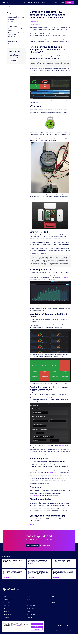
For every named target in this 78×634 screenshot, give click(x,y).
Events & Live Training (31, 605)
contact (35, 520)
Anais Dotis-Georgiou (34, 21)
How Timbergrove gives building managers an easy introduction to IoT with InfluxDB (16, 17)
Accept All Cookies (37, 624)
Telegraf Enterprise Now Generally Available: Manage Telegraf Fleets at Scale (64, 561)
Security (61, 630)
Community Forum (30, 608)
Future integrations (12, 36)
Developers (36, 2)
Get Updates (13, 60)
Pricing (43, 2)
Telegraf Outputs (30, 617)
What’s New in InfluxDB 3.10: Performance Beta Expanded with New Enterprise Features (13, 572)
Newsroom (54, 601)
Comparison (72, 630)
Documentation (30, 604)
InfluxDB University (30, 607)
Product (31, 24)
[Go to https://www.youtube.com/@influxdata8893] (59, 626)
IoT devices (10, 21)
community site (60, 523)
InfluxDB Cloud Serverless (7, 599)
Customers (29, 599)
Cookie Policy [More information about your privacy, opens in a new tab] (13, 625)
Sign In (61, 2)
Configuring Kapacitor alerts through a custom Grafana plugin (16, 33)
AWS (28, 613)
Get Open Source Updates (32, 545)
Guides (28, 596)
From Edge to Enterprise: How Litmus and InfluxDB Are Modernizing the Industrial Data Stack (63, 572)
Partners (53, 599)
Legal (57, 630)
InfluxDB (4, 596)
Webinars (29, 602)
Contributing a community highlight (15, 43)
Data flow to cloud (12, 24)
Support (28, 601)
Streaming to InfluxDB (13, 26)
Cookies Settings (36, 629)
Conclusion (10, 39)
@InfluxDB (32, 525)
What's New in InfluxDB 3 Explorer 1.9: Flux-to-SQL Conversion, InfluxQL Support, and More (38, 562)
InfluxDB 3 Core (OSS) (31, 610)
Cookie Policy (66, 630)
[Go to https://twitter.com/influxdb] (60, 626)
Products (23, 2)
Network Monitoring (6, 617)
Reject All (36, 626)
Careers (53, 597)
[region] (23, 626)
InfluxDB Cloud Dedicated (7, 601)
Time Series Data (6, 611)
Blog (28, 597)
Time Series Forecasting (7, 614)
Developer (38, 24)
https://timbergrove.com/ (35, 495)
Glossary (29, 619)
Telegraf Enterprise (6, 602)
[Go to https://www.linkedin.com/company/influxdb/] (63, 626)
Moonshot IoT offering (52, 55)
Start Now (69, 2)
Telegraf (28, 611)
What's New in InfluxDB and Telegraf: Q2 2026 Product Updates (13, 561)
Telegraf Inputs (30, 616)
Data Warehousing (6, 616)
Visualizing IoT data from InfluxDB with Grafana (16, 29)
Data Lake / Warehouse (7, 605)
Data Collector (5, 607)
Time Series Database (7, 613)
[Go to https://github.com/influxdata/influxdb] (65, 626)
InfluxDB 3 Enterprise (7, 597)
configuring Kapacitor (64, 445)
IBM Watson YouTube (52, 472)
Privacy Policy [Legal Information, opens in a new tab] (18, 625)
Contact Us (57, 2)
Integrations (5, 604)
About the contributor (13, 41)
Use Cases (30, 2)
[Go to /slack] (68, 626)
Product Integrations (31, 614)
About (53, 596)
